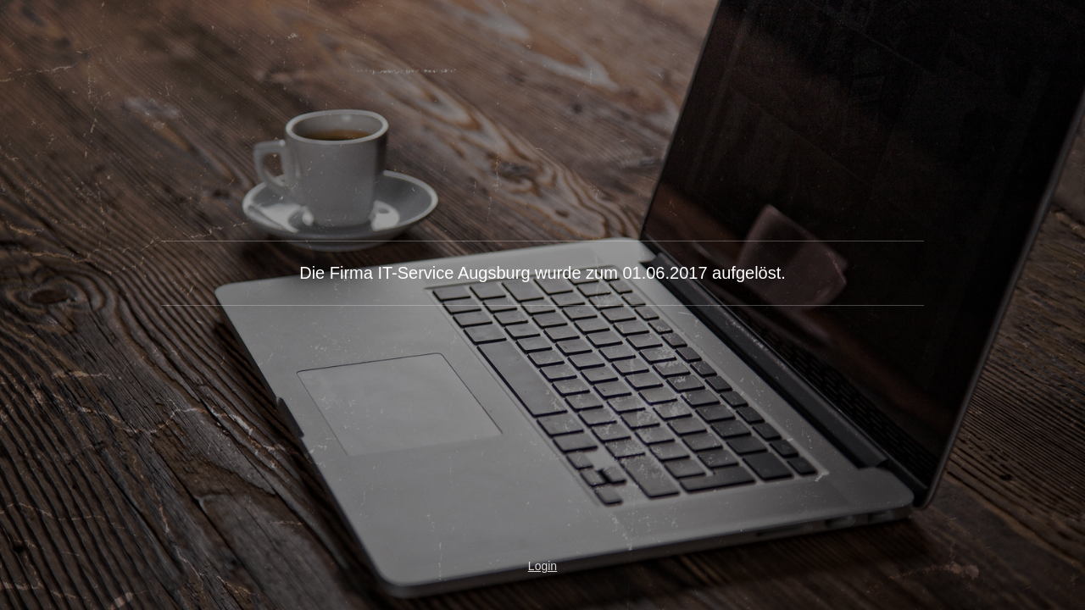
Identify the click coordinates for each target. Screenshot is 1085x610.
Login (542, 566)
